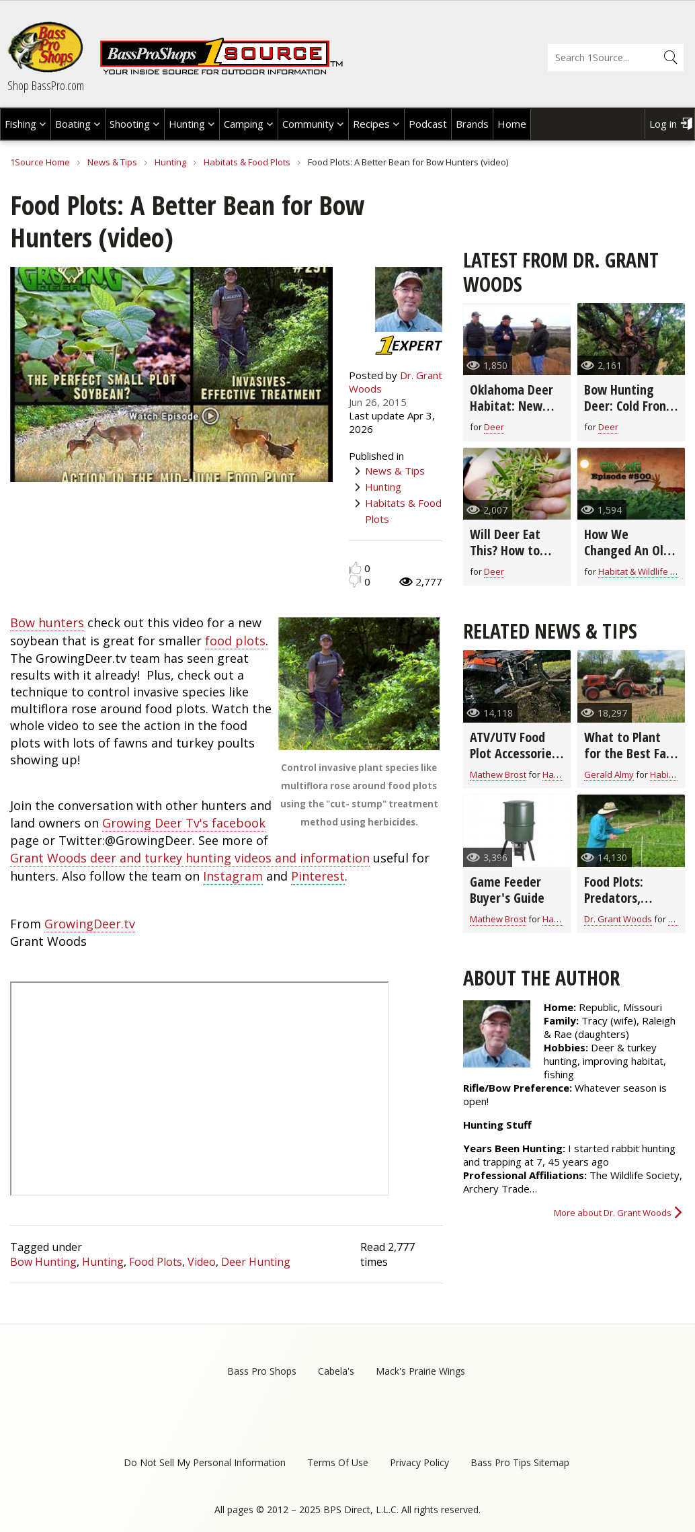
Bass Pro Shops (261, 1371)
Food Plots (155, 1261)
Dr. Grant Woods (618, 919)
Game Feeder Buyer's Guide (507, 890)
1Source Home (40, 162)
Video (202, 1261)
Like (355, 567)
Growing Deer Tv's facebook (183, 823)
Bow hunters (47, 622)
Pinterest (318, 876)
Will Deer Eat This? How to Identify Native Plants (512, 558)
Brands (472, 123)
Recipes (371, 123)
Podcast (428, 123)
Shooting (130, 123)
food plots (235, 641)
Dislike (355, 581)
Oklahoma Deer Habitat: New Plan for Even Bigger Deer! (511, 413)
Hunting (187, 123)
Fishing (20, 123)
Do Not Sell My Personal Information (205, 1462)
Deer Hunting (255, 1261)
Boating (73, 123)
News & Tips (112, 162)
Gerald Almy (609, 774)
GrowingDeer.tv (89, 924)
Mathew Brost (498, 774)
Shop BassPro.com (45, 85)
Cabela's (336, 1371)
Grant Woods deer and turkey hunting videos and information (190, 858)
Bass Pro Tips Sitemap (520, 1462)
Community (308, 123)
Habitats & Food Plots (247, 162)
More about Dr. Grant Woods (612, 1213)
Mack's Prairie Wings (420, 1371)
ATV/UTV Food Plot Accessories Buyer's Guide (513, 753)
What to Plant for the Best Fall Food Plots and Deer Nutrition (628, 761)
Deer (494, 427)
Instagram (233, 876)
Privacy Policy (419, 1462)
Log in (663, 123)
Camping (243, 123)
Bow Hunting (43, 1261)
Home (511, 123)
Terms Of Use (337, 1462)
